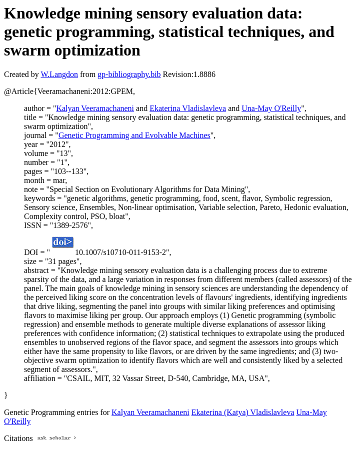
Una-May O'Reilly (271, 108)
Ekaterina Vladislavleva (188, 108)
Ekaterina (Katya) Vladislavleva (243, 412)
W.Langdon (59, 74)
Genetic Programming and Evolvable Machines (134, 135)
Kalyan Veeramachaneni (95, 108)
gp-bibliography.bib (129, 74)
